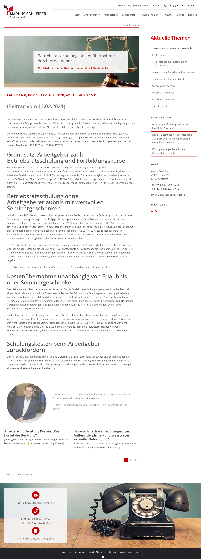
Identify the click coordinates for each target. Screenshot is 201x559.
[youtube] (103, 557)
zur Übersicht (159, 106)
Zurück (126, 25)
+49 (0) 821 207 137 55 (38, 518)
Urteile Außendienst (163, 92)
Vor (135, 25)
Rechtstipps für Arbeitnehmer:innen (174, 72)
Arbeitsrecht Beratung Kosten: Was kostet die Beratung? (31, 433)
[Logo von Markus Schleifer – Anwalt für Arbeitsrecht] (25, 6)
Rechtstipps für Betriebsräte (170, 79)
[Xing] (156, 211)
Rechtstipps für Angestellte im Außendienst (171, 63)
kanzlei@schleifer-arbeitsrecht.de (169, 194)
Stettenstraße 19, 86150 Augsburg (35, 538)
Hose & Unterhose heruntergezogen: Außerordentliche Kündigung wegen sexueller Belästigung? (102, 435)
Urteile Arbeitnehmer (163, 85)
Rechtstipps (158, 55)
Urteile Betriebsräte (24, 474)
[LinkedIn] (152, 211)
